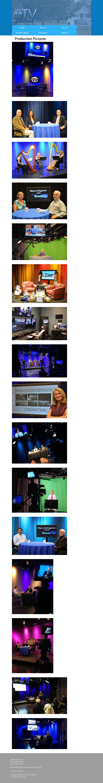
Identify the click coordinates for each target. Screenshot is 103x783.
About (42, 28)
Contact (65, 33)
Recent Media (22, 33)
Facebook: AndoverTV (17, 771)
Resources (42, 33)
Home (22, 28)
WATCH (65, 28)
